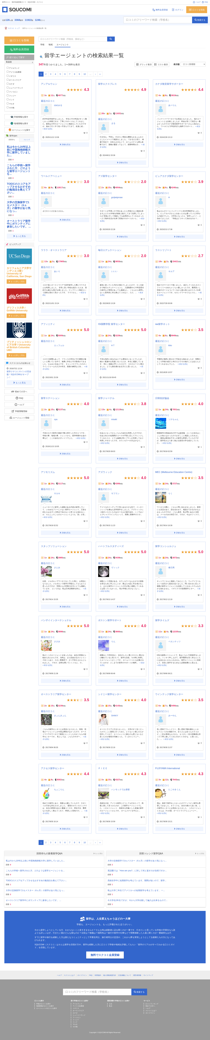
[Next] (95, 74)
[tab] (19, 62)
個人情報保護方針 (109, 975)
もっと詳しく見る (16, 281)
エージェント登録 (19, 417)
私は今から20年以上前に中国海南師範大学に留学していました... (19, 151)
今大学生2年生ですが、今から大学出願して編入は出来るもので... (137, 900)
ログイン (177, 9)
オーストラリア (14, 80)
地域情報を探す (19, 123)
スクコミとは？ (69, 975)
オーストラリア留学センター (56, 694)
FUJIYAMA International (167, 768)
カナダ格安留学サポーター (169, 84)
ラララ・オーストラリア (54, 250)
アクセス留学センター (52, 768)
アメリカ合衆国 (14, 72)
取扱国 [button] (19, 62)
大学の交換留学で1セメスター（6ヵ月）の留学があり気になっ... (18, 206)
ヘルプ (197, 2)
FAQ (205, 2)
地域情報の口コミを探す (45, 1006)
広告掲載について (124, 975)
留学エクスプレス (107, 84)
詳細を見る (64, 145)
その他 (10, 107)
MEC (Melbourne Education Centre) (173, 472)
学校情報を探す (19, 116)
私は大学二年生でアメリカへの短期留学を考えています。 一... (136, 890)
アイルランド (13, 68)
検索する (200, 20)
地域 (50, 44)
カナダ (10, 84)
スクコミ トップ (12, 28)
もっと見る (19, 236)
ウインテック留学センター (169, 694)
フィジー (11, 95)
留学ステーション (50, 398)
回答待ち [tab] (12, 139)
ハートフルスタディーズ (111, 546)
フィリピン (12, 92)
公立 (110, 1004)
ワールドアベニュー (51, 176)
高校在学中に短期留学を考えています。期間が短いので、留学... (137, 880)
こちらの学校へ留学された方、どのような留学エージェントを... (18, 169)
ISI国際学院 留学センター (111, 324)
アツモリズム (48, 472)
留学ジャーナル (106, 398)
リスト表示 (161, 64)
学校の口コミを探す (43, 1004)
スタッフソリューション (54, 546)
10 (85, 74)
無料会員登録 (160, 9)
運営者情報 (137, 975)
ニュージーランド (15, 88)
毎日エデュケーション (109, 250)
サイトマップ (148, 975)
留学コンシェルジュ (165, 546)
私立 (110, 1006)
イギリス (11, 76)
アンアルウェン (49, 84)
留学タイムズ (162, 620)
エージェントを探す (19, 129)
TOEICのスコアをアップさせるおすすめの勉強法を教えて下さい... (19, 188)
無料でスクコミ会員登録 (105, 955)
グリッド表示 (144, 64)
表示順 (176, 64)
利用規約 (98, 975)
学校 (42, 44)
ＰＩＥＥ (102, 768)
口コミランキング (151, 1004)
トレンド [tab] (27, 139)
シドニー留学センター (109, 694)
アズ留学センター (107, 176)
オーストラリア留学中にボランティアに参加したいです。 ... (19, 223)
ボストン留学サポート (109, 620)
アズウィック (105, 472)
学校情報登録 (19, 411)
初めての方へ (19, 391)
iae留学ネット (162, 324)
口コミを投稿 (197, 9)
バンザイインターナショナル (56, 620)
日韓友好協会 (162, 398)
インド (10, 99)
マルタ (10, 103)
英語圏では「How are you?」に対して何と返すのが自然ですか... (137, 870)
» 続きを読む (48, 129)
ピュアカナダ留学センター (169, 176)
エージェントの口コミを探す (46, 1008)
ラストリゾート (163, 250)
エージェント (63, 44)
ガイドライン (82, 975)
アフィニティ (48, 324)
